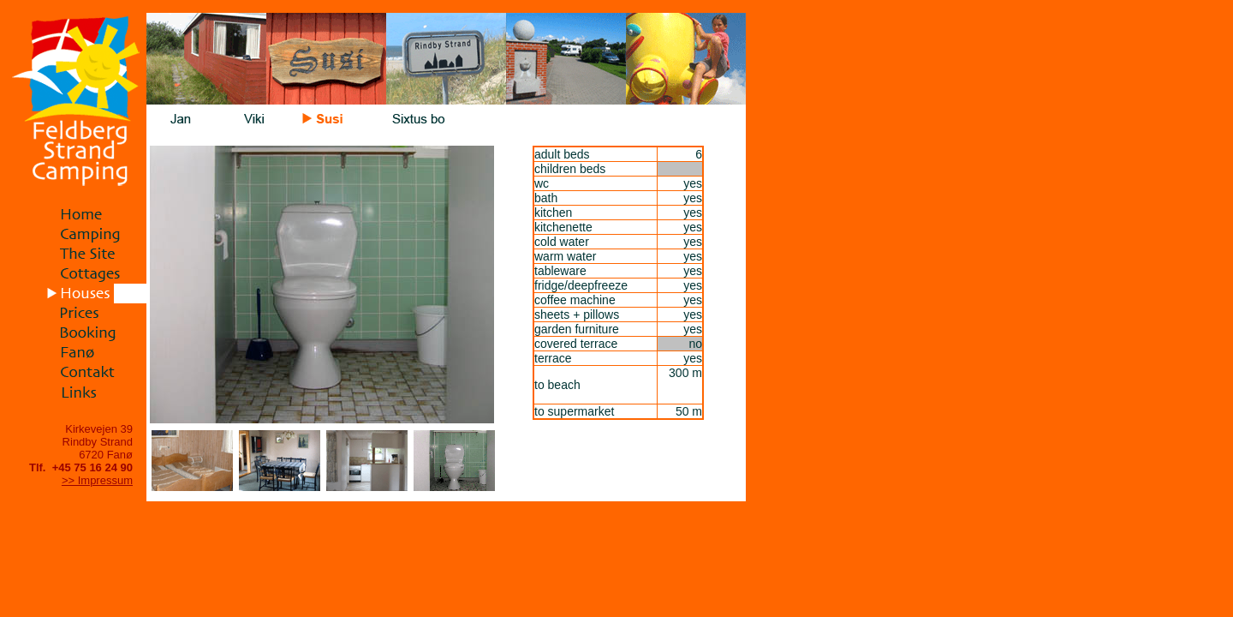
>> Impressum (97, 480)
